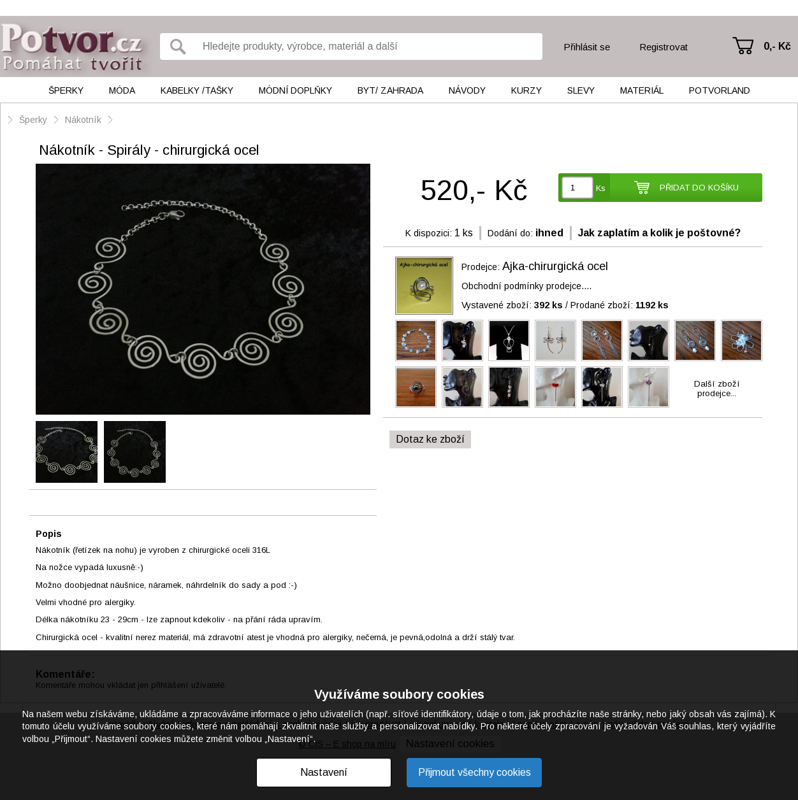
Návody (467, 90)
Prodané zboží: (619, 305)
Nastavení (323, 772)
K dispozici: (428, 233)
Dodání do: (510, 233)
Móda (122, 90)
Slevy (581, 90)
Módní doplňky (295, 90)
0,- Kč (777, 46)
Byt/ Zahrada (390, 90)
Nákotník (83, 120)
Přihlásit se (586, 46)
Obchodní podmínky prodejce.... (526, 286)
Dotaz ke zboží (430, 439)
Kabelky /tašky (197, 90)
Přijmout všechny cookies (474, 772)
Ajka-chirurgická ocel (555, 266)
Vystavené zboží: (512, 305)
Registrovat (663, 46)
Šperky (65, 90)
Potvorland (719, 90)
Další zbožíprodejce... (717, 388)
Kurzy (526, 90)
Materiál (642, 90)
